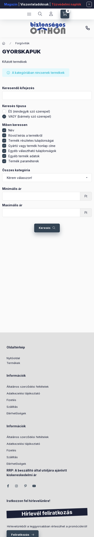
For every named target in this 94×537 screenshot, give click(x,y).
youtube (34, 486)
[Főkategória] (3, 43)
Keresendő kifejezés (18, 88)
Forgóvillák (22, 43)
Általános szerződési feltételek (28, 386)
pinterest (25, 486)
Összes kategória (16, 170)
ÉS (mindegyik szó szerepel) (29, 111)
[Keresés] (40, 14)
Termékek (13, 363)
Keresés (44, 228)
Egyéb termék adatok (24, 156)
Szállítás (12, 406)
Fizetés (11, 400)
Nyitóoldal (13, 358)
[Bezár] (89, 4)
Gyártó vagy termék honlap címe (31, 146)
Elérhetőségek (16, 413)
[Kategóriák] (29, 14)
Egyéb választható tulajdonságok (32, 151)
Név (11, 130)
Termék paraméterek (23, 161)
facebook (8, 486)
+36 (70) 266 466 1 (87, 28)
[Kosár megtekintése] (64, 14)
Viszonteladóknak (34, 4)
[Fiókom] (51, 14)
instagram (16, 486)
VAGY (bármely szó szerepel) (29, 116)
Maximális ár (12, 205)
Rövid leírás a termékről (25, 135)
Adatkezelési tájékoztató (23, 393)
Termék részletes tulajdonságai (31, 140)
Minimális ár (11, 189)
